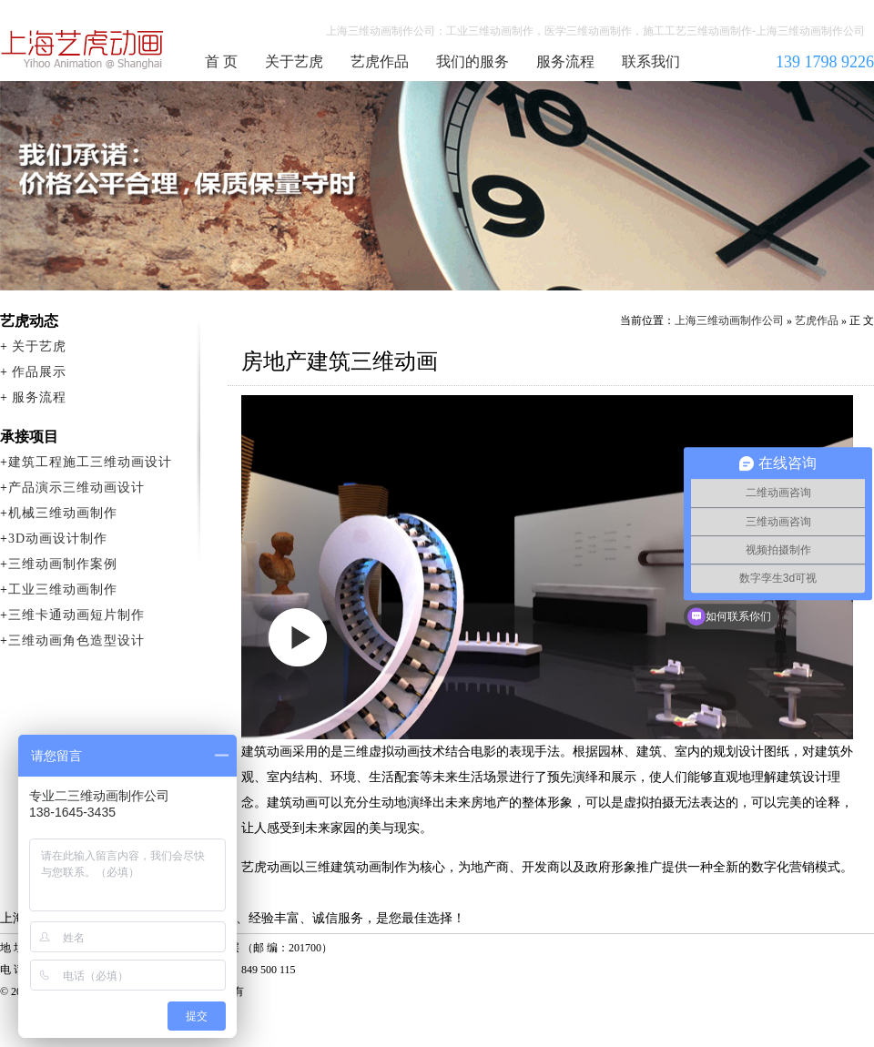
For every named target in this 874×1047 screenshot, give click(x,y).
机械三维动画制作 (62, 513)
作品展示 (39, 372)
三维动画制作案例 (62, 564)
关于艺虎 (294, 61)
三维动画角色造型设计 (76, 640)
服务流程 (565, 61)
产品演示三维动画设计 (76, 487)
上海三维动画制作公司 (83, 49)
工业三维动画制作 (62, 589)
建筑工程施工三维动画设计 (90, 462)
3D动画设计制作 (57, 538)
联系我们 (651, 61)
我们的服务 (472, 61)
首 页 (221, 61)
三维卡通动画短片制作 (76, 615)
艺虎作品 (380, 61)
